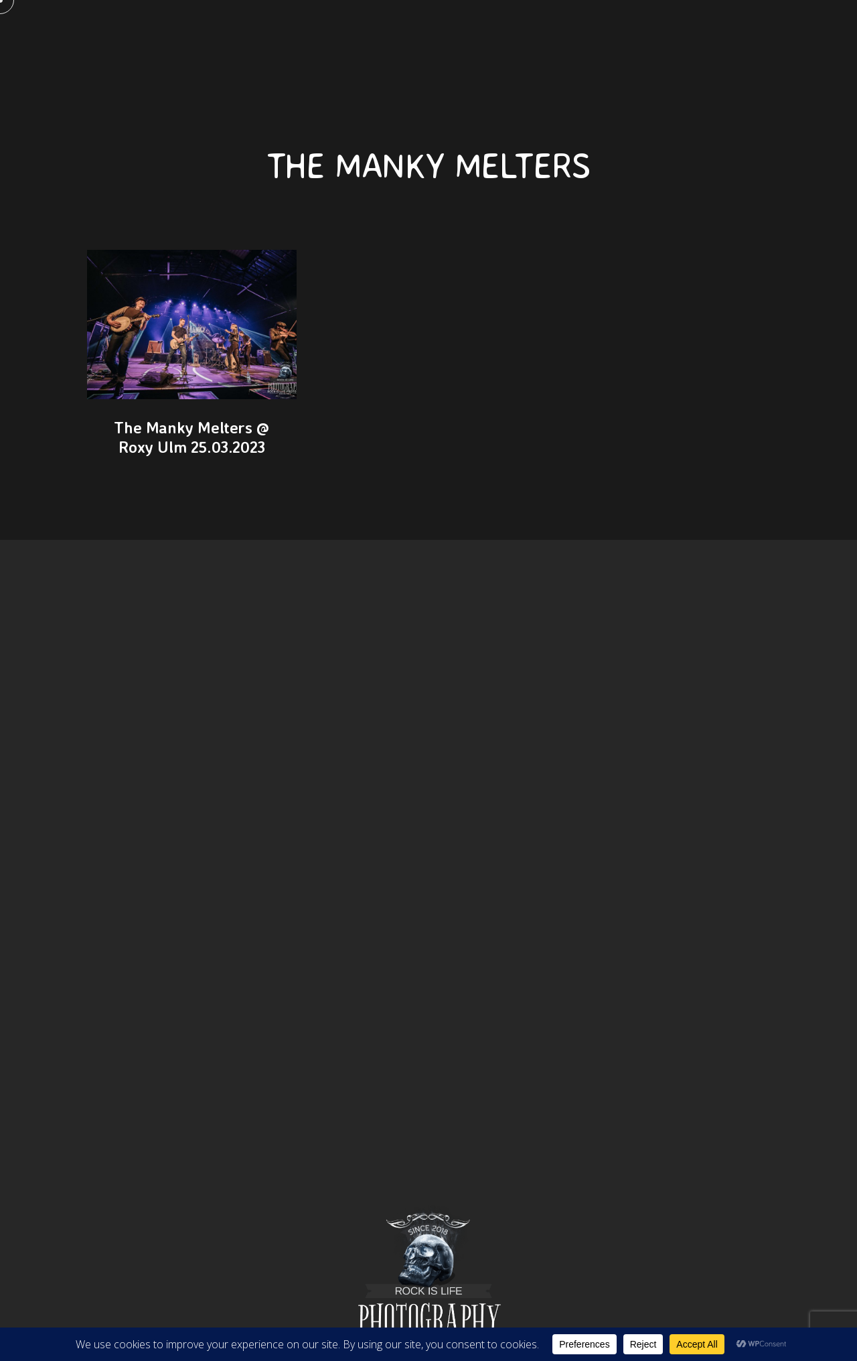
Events (668, 33)
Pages (252, 33)
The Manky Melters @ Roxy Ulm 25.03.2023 (191, 437)
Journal (604, 33)
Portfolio (530, 33)
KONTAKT (315, 33)
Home (198, 33)
